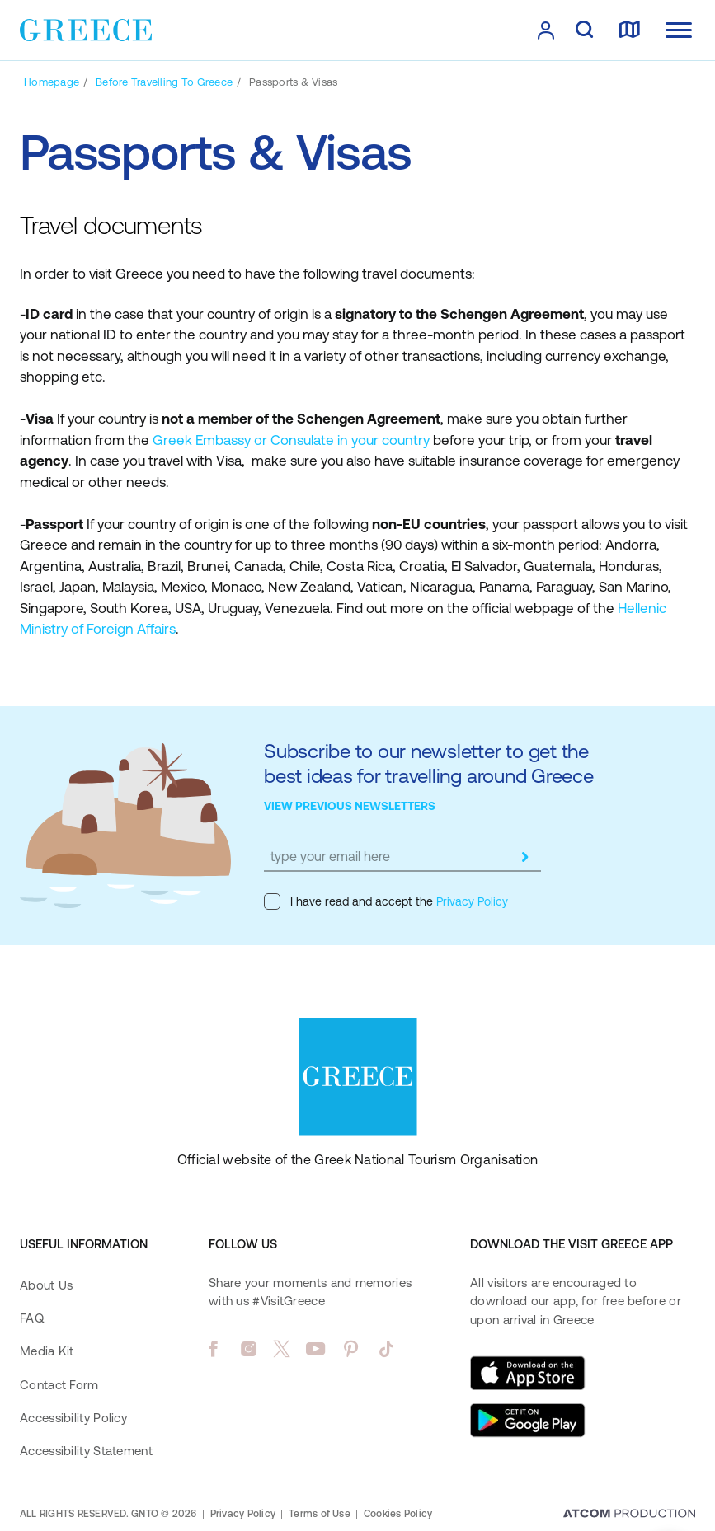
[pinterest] (351, 1349)
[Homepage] (51, 82)
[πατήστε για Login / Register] (545, 30)
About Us (46, 1285)
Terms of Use (319, 1513)
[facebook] (213, 1349)
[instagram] (248, 1349)
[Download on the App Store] (528, 1372)
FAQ (32, 1318)
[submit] (524, 857)
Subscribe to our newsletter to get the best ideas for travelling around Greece (429, 763)
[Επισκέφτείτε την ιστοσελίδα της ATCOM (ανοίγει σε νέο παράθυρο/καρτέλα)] (629, 1514)
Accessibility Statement (86, 1451)
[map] (629, 30)
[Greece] (86, 29)
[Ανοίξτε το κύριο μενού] (679, 30)
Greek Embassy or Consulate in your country (291, 440)
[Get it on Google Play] (528, 1420)
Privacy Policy (470, 901)
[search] (584, 30)
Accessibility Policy (73, 1418)
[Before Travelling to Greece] (164, 82)
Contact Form (59, 1385)
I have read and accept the (386, 901)
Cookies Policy (398, 1513)
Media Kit (47, 1351)
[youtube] (315, 1349)
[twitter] (282, 1349)
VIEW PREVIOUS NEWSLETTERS (349, 805)
